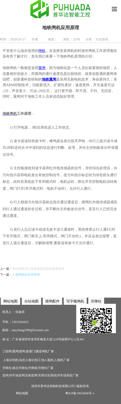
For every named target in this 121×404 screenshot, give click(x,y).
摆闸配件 (52, 301)
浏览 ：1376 (71, 39)
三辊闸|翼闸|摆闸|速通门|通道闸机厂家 (28, 351)
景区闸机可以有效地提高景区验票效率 (38, 269)
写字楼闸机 (75, 301)
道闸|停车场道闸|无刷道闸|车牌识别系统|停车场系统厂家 (40, 375)
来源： (52, 39)
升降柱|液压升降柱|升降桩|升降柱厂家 (27, 368)
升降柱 (96, 301)
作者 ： (37, 39)
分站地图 (31, 301)
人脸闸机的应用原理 (26, 274)
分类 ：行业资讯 (97, 39)
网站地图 (22, 393)
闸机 (42, 51)
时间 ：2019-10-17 (13, 39)
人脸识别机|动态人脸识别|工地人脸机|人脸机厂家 (35, 360)
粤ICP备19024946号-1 (79, 393)
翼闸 (42, 68)
